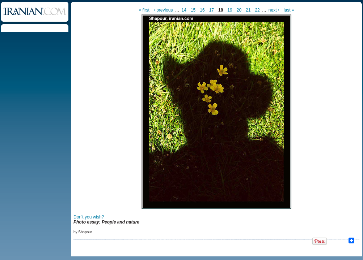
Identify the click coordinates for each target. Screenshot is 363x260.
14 (184, 10)
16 (202, 10)
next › (274, 10)
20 (239, 10)
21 (248, 10)
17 (211, 10)
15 (193, 10)
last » (289, 10)
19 (229, 10)
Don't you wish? (88, 217)
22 (257, 10)
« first (144, 10)
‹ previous (163, 10)
